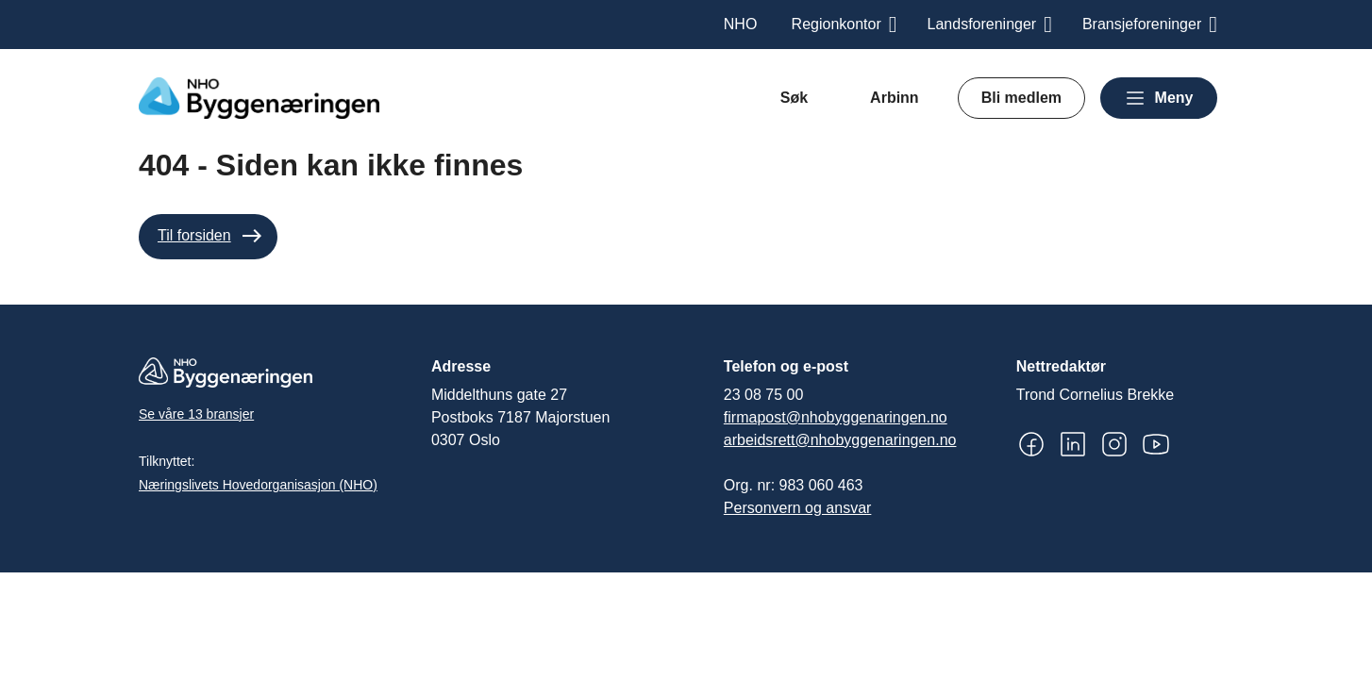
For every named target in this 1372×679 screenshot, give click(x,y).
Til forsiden (194, 235)
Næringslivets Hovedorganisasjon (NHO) (258, 484)
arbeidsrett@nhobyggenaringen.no (840, 440)
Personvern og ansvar (798, 508)
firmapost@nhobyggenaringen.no (835, 417)
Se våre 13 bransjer (196, 414)
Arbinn (894, 98)
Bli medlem (1021, 98)
